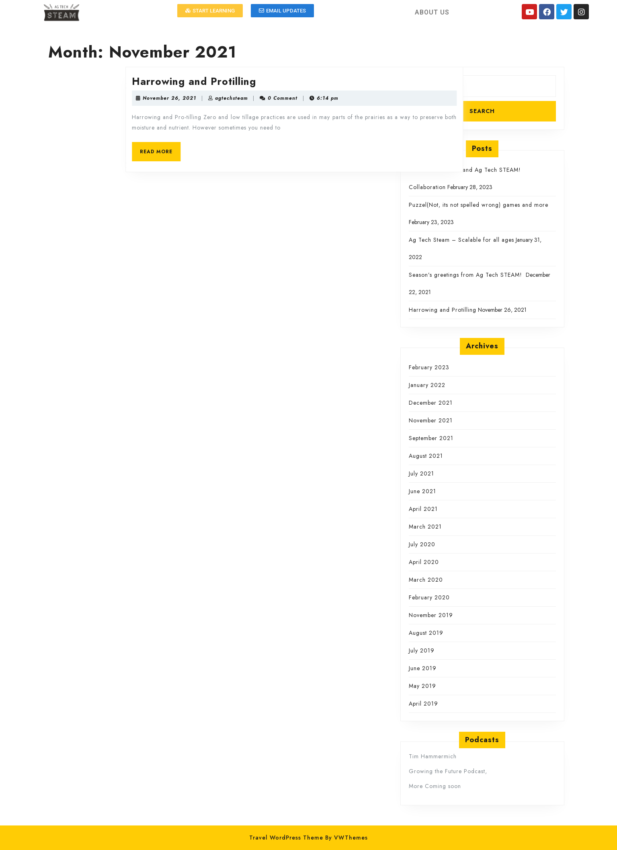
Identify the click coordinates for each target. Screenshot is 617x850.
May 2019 (422, 686)
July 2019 (422, 650)
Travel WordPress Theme (286, 838)
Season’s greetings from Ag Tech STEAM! (466, 275)
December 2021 (431, 403)
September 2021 (431, 438)
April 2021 (423, 509)
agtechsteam (278, 98)
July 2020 (422, 544)
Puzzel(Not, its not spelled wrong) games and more (478, 205)
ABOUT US (432, 12)
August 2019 (426, 633)
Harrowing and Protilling (241, 81)
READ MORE (207, 148)
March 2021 (425, 527)
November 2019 (431, 615)
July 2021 (421, 473)
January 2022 (427, 385)
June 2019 (423, 668)
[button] (210, 10)
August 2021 (426, 456)
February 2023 (429, 367)
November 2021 (431, 420)
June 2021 (422, 491)
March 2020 (426, 580)
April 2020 (424, 562)
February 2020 (429, 597)
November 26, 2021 (216, 98)
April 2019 (423, 704)
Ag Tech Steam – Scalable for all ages (461, 240)
